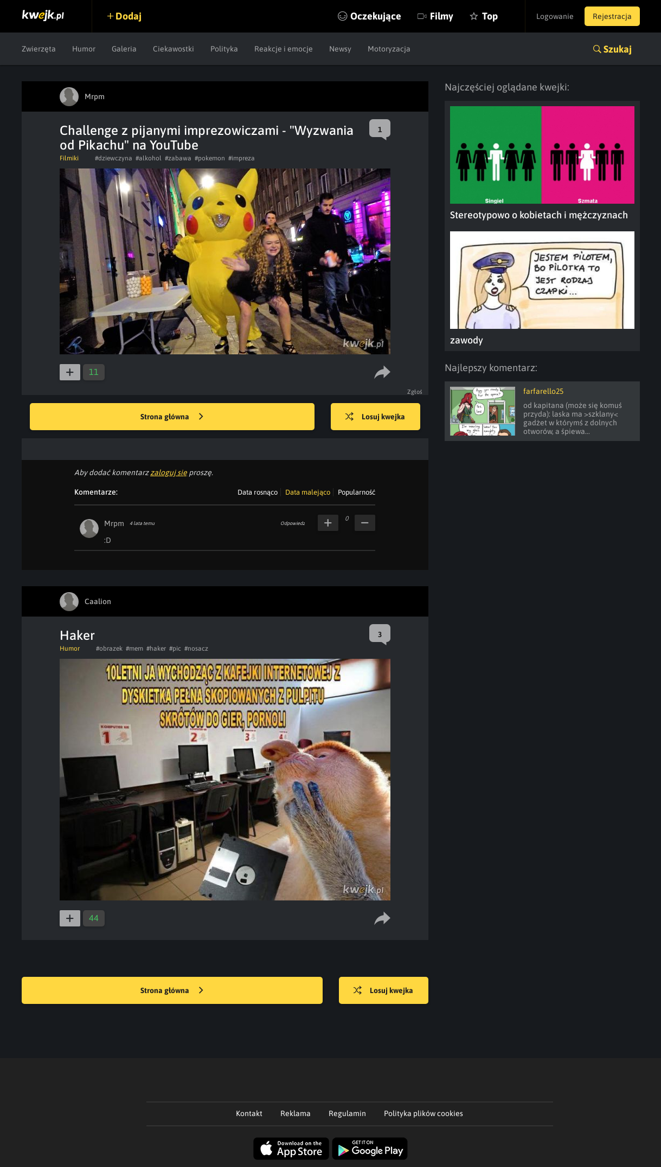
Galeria (124, 48)
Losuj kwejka (375, 417)
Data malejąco (307, 492)
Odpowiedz (292, 523)
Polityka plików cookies (423, 1113)
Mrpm (114, 523)
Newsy (340, 48)
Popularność (356, 492)
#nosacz (196, 648)
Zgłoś (415, 391)
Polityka (224, 48)
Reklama (295, 1113)
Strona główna (171, 417)
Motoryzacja (389, 48)
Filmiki (69, 158)
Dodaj (128, 16)
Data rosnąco (258, 492)
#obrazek (109, 648)
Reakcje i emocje (283, 48)
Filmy (441, 16)
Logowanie (555, 16)
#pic (175, 648)
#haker (156, 648)
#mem (134, 648)
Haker (77, 635)
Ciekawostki (173, 48)
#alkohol (149, 158)
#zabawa (178, 158)
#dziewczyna (113, 158)
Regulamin (347, 1113)
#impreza (241, 158)
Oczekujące (375, 16)
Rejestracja (612, 16)
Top (490, 16)
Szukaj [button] (618, 49)
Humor (83, 48)
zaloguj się (168, 472)
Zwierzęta (39, 48)
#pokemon (210, 158)
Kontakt (249, 1113)
